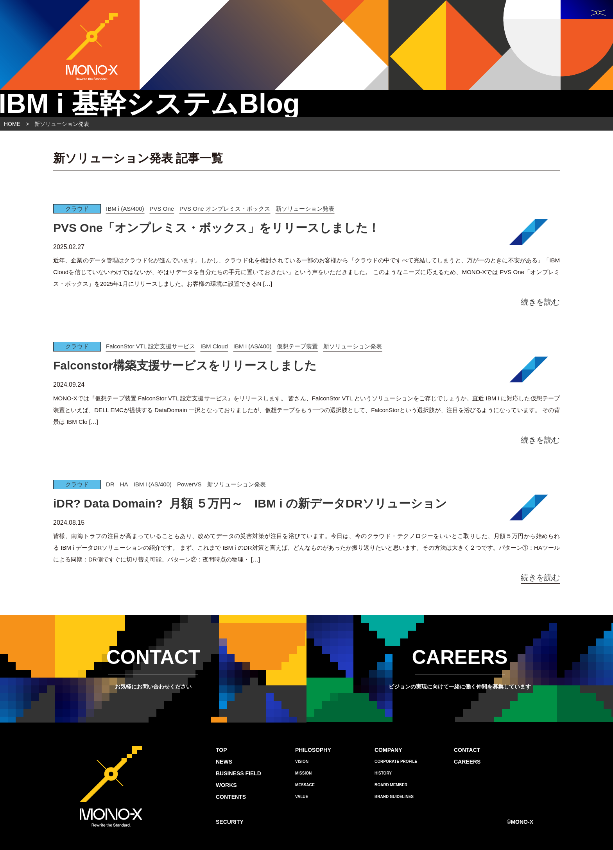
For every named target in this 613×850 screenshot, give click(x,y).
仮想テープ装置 (297, 346)
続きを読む (540, 302)
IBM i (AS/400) (125, 208)
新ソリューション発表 (305, 208)
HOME (12, 124)
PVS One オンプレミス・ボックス (224, 208)
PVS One (162, 208)
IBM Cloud (214, 346)
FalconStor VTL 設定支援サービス (150, 346)
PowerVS (189, 484)
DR (110, 484)
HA (124, 484)
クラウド (77, 208)
